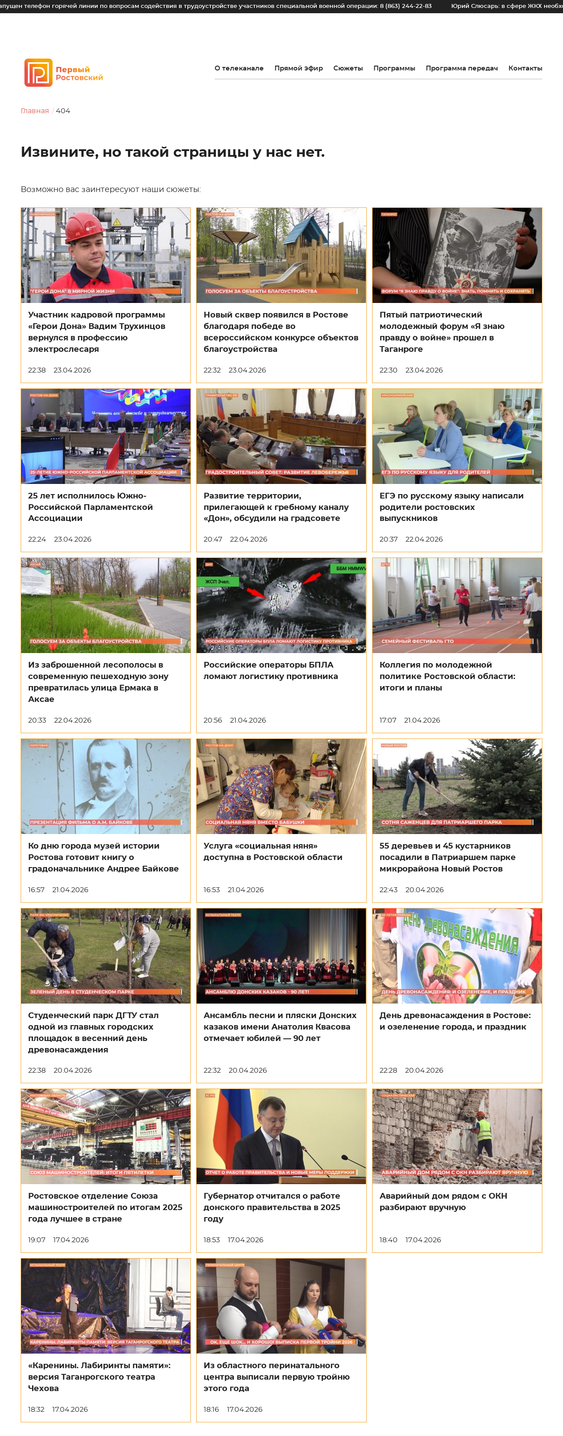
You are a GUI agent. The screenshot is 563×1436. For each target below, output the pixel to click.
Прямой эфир (298, 68)
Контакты (525, 68)
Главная (35, 110)
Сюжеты (348, 68)
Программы (394, 68)
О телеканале (239, 68)
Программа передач (462, 68)
